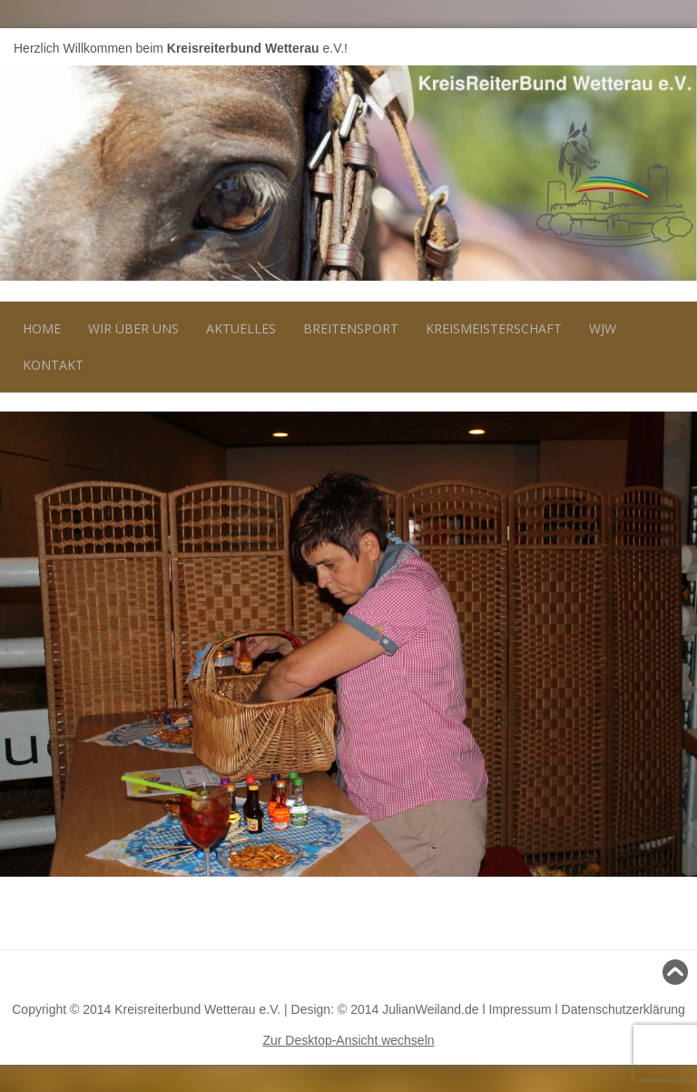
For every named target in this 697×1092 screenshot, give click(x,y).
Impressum (519, 1009)
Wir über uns (133, 328)
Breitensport (350, 328)
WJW (602, 328)
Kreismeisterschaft (494, 328)
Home (42, 328)
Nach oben (651, 972)
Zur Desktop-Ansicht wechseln (348, 1040)
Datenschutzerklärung (623, 1009)
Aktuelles (241, 328)
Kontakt (53, 364)
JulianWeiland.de (430, 1009)
